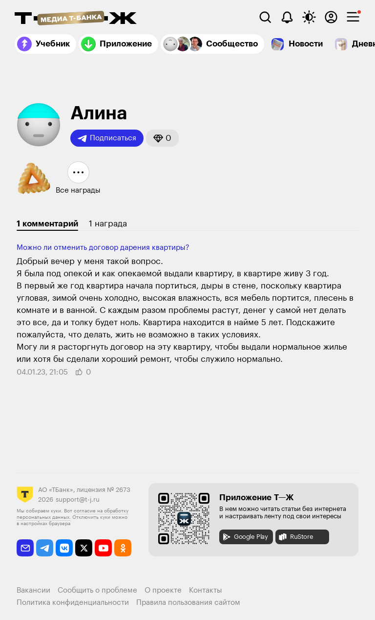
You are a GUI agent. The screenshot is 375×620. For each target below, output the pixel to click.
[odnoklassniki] (122, 547)
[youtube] (103, 547)
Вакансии (33, 590)
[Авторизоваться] (331, 17)
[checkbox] (353, 17)
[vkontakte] (64, 547)
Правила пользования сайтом (188, 602)
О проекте (163, 590)
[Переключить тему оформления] (309, 17)
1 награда (108, 224)
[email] (25, 547)
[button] (162, 138)
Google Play (245, 537)
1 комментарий (47, 224)
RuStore (295, 537)
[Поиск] (265, 17)
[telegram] (44, 547)
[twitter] (83, 547)
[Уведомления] (287, 17)
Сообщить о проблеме (97, 590)
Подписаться (107, 138)
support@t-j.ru (78, 499)
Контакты (205, 590)
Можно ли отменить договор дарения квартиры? (103, 247)
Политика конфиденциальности (73, 602)
